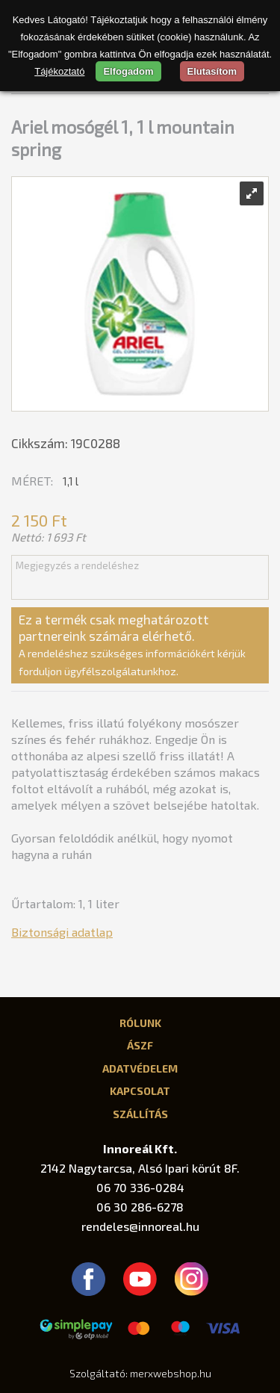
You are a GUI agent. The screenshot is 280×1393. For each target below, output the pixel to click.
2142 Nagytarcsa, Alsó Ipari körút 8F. (140, 1168)
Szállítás (140, 1113)
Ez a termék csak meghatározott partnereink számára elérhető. (132, 644)
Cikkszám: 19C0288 (65, 442)
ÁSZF (140, 1045)
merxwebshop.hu (170, 1373)
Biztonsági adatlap (62, 932)
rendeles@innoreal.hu (140, 1226)
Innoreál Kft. (140, 1148)
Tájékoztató (59, 71)
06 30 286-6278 (140, 1207)
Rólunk (140, 1022)
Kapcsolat (140, 1090)
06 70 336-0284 (140, 1187)
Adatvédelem (140, 1068)
